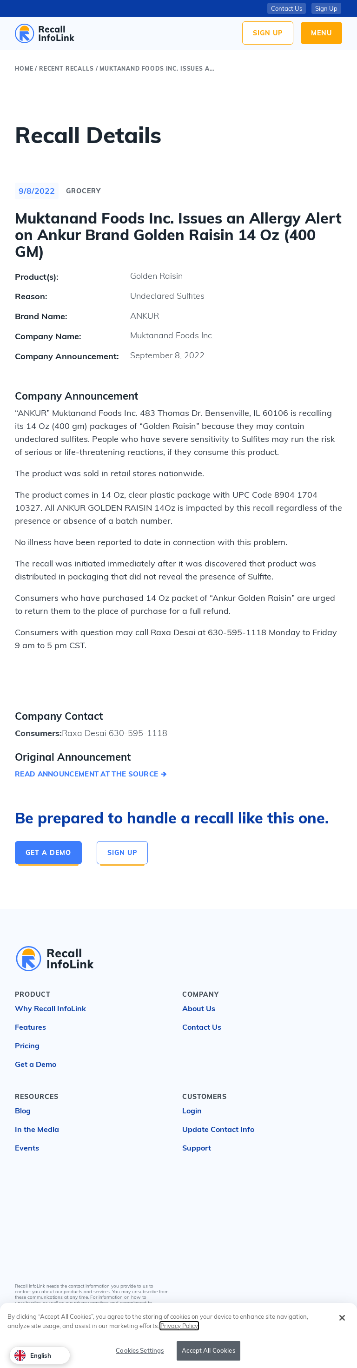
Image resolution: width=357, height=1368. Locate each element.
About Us (198, 1008)
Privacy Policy (117, 1308)
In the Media (37, 1129)
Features (30, 1027)
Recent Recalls (66, 68)
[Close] (342, 1324)
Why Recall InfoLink (50, 1008)
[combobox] (39, 1355)
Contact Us (286, 8)
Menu (321, 33)
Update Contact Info (218, 1129)
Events (27, 1147)
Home (24, 68)
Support (196, 1147)
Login (192, 1110)
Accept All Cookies (208, 1356)
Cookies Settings (140, 1356)
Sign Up (268, 33)
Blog (23, 1110)
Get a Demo (48, 852)
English (32, 1355)
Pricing (27, 1045)
